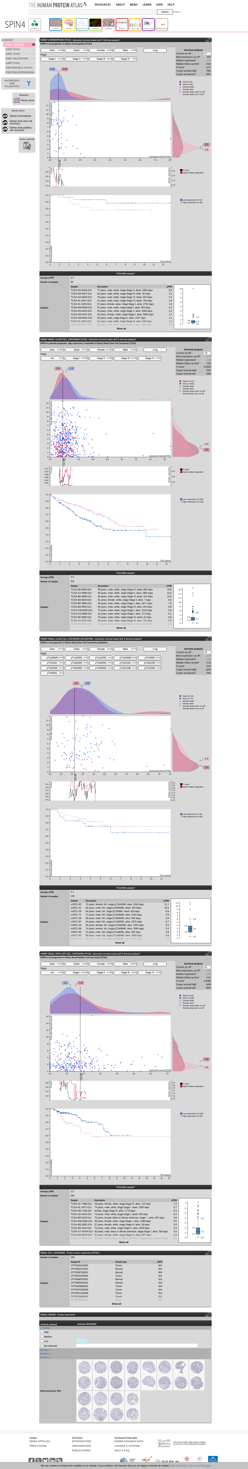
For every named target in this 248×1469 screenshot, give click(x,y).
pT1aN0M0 (55, 657)
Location (44, 1357)
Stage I (55, 59)
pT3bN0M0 (79, 668)
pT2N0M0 (153, 657)
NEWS (134, 4)
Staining (46, 1328)
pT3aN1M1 (128, 663)
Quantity (44, 1354)
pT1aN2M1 (103, 657)
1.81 (208, 970)
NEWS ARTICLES (40, 1441)
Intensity (44, 1350)
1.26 (208, 974)
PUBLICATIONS (81, 1450)
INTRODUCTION (81, 1441)
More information (178, 1465)
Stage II (80, 59)
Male (129, 50)
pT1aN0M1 (79, 657)
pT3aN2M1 (55, 668)
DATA (159, 4)
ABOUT (120, 4)
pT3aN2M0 (152, 663)
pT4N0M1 (55, 673)
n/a (57, 358)
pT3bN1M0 (128, 668)
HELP (171, 4)
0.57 (208, 60)
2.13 (208, 360)
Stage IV (128, 59)
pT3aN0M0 (79, 663)
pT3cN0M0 (152, 668)
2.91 (208, 659)
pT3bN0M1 (103, 668)
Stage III (104, 59)
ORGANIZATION (81, 1445)
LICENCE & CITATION (127, 1445)
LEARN (146, 4)
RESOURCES (103, 4)
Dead (81, 50)
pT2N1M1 (55, 663)
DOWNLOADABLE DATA (128, 1441)
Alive (56, 50)
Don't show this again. (200, 1465)
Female (104, 50)
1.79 (208, 356)
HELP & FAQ (121, 1450)
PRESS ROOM (38, 1445)
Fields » (177, 12)
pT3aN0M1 (103, 663)
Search (165, 12)
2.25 (208, 655)
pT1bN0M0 (128, 657)
